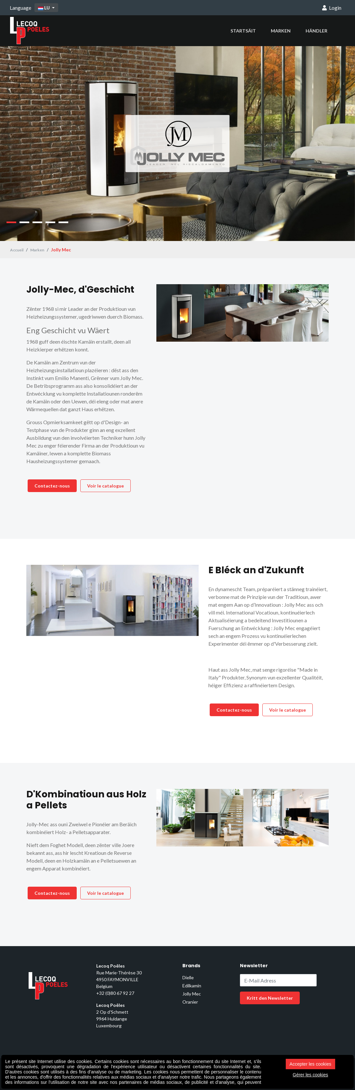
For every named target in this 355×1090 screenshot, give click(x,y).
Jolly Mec (191, 993)
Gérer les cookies (310, 1074)
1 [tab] (11, 222)
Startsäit (243, 30)
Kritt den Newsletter (270, 998)
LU (44, 8)
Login (331, 8)
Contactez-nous (52, 485)
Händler (316, 30)
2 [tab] (24, 222)
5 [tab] (63, 222)
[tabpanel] (177, 143)
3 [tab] (37, 222)
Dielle (188, 977)
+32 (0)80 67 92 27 (115, 993)
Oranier (190, 1002)
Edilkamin (191, 985)
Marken (281, 30)
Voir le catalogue (105, 485)
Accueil (18, 249)
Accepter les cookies (310, 1064)
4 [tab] (50, 222)
